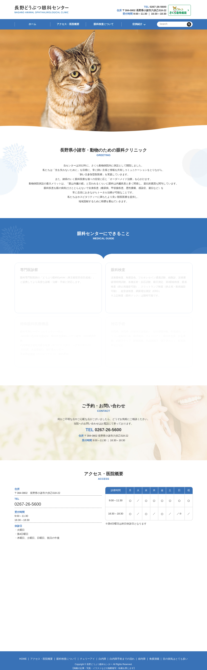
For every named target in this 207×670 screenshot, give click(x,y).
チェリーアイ (87, 658)
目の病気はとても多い (175, 658)
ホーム (32, 24)
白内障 (102, 658)
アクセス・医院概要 (68, 24)
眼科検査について (104, 24)
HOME (23, 658)
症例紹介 (137, 24)
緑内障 (142, 658)
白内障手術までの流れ (122, 658)
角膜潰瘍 (154, 658)
